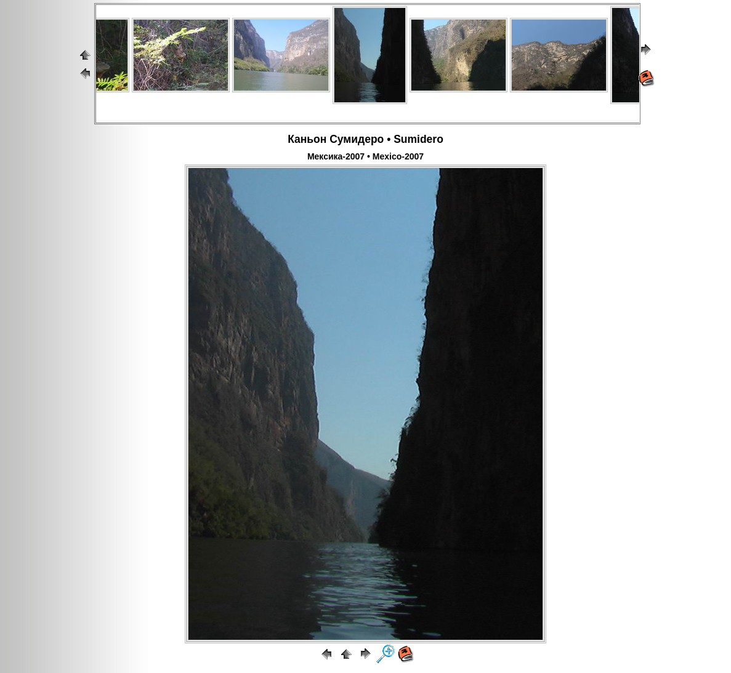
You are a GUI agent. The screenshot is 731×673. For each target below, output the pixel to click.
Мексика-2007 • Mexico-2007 (365, 156)
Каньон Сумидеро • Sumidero (365, 139)
